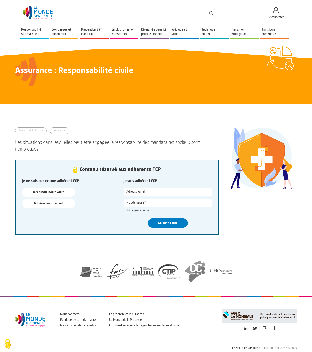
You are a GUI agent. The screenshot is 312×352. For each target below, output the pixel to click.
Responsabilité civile (31, 130)
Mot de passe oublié (137, 210)
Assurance (59, 130)
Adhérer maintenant (48, 203)
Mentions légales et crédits (78, 325)
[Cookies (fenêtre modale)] (7, 344)
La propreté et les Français (127, 314)
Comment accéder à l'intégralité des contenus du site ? (145, 325)
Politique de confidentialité (78, 319)
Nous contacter (70, 314)
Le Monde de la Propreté (125, 319)
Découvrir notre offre (48, 192)
